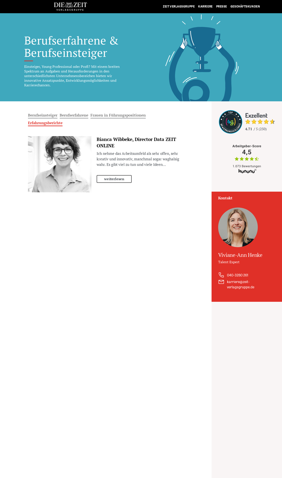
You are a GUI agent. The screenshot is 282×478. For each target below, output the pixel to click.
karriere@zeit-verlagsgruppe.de (240, 284)
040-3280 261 (237, 275)
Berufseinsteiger (42, 115)
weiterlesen (114, 178)
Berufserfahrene (74, 115)
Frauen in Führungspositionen (118, 115)
